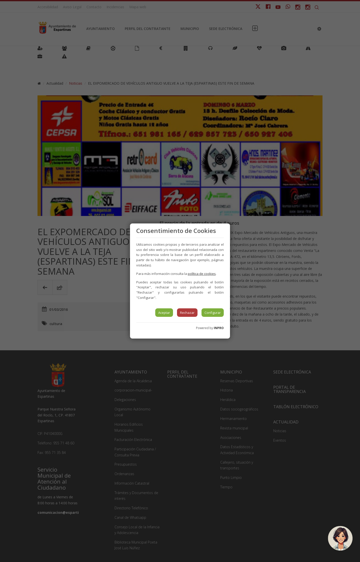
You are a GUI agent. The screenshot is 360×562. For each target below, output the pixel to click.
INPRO (219, 328)
